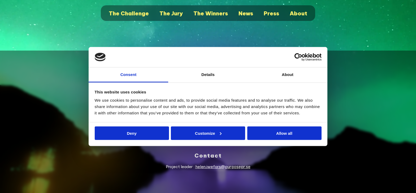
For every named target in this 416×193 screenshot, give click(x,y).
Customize (208, 133)
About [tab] (287, 74)
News (246, 13)
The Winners (210, 13)
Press (271, 13)
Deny (132, 133)
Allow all (284, 133)
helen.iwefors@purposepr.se (222, 166)
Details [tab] (208, 74)
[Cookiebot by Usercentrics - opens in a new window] (298, 57)
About (298, 13)
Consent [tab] (128, 74)
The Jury (171, 13)
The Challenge (129, 13)
